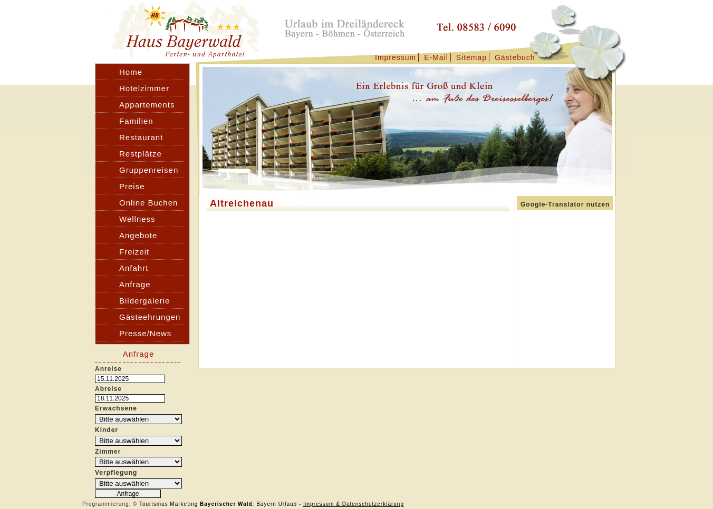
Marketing (184, 504)
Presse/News (145, 333)
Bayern (266, 504)
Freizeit (134, 251)
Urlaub (287, 504)
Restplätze (140, 153)
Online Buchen (148, 202)
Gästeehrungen (149, 316)
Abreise (108, 389)
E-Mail (436, 57)
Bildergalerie (144, 300)
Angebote (138, 235)
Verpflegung (116, 472)
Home (130, 71)
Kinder (106, 430)
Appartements (147, 104)
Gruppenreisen (148, 169)
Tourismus (153, 504)
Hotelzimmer (144, 88)
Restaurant (141, 137)
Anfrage (135, 284)
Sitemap (471, 57)
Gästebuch (515, 57)
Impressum (395, 57)
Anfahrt (133, 267)
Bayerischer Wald (226, 504)
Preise (132, 186)
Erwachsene (116, 408)
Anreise (108, 369)
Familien (136, 120)
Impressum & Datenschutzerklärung (353, 504)
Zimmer (108, 451)
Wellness (137, 218)
